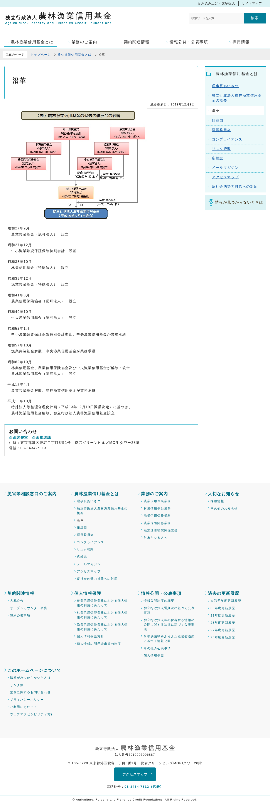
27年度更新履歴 (223, 630)
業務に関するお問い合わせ (30, 692)
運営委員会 (85, 535)
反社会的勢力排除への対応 (97, 578)
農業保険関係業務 (157, 523)
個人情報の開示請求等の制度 (99, 643)
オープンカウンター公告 (28, 608)
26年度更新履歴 (223, 637)
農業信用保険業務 (157, 501)
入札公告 (17, 600)
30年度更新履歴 (223, 608)
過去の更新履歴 (223, 593)
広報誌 (82, 556)
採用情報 (217, 501)
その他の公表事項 (157, 648)
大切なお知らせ (223, 493)
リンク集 (17, 685)
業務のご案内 (154, 493)
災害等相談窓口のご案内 (32, 493)
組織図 (82, 527)
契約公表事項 (20, 615)
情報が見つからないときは (239, 202)
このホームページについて (34, 670)
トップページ (40, 54)
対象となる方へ (155, 537)
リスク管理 (85, 549)
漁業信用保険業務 (157, 515)
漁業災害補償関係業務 (161, 530)
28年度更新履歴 (223, 622)
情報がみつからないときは (30, 677)
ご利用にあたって (23, 707)
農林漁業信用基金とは (75, 54)
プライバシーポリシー (27, 699)
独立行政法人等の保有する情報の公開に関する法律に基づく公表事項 (169, 624)
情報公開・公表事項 (161, 593)
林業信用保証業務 (157, 508)
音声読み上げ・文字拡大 (216, 3)
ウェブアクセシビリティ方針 (32, 714)
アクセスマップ (89, 571)
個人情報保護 (87, 593)
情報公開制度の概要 (159, 600)
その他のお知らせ (224, 508)
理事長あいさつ (89, 501)
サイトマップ (252, 3)
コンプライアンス (90, 542)
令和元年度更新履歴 (226, 600)
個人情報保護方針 (90, 636)
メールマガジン (89, 564)
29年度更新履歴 (223, 615)
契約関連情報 (20, 593)
